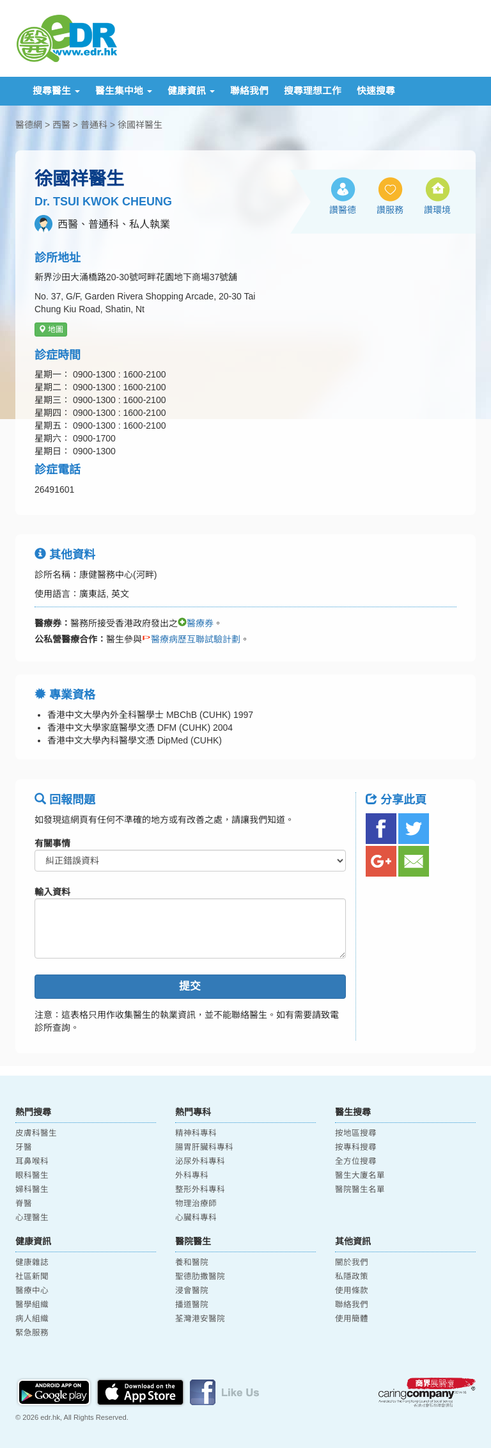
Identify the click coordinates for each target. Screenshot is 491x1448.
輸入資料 (52, 892)
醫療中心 (32, 1290)
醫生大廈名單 (360, 1175)
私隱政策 (351, 1276)
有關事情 (52, 843)
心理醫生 (32, 1217)
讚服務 (390, 210)
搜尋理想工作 (312, 91)
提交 (190, 986)
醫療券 (196, 623)
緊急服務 (32, 1332)
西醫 (61, 125)
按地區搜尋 (356, 1133)
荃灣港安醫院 (200, 1318)
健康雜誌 (32, 1262)
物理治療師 (196, 1203)
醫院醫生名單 (360, 1189)
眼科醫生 (32, 1175)
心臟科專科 (196, 1217)
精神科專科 (196, 1133)
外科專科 (191, 1175)
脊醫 (23, 1203)
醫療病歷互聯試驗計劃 (191, 639)
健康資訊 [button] (191, 91)
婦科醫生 (32, 1189)
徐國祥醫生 (140, 125)
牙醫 (23, 1147)
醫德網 (28, 125)
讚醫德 (342, 210)
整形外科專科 (200, 1189)
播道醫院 (191, 1304)
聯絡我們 (249, 91)
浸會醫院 (191, 1290)
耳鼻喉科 (32, 1161)
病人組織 (32, 1318)
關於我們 (351, 1262)
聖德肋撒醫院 (200, 1276)
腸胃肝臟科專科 (204, 1147)
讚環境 (437, 210)
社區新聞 (32, 1276)
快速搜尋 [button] (376, 91)
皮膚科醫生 (36, 1133)
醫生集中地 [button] (123, 91)
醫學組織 (32, 1304)
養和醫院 (191, 1262)
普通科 (94, 125)
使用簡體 (351, 1318)
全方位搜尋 (356, 1161)
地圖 (50, 329)
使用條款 (351, 1290)
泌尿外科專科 (200, 1161)
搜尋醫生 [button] (56, 91)
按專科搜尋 (356, 1147)
